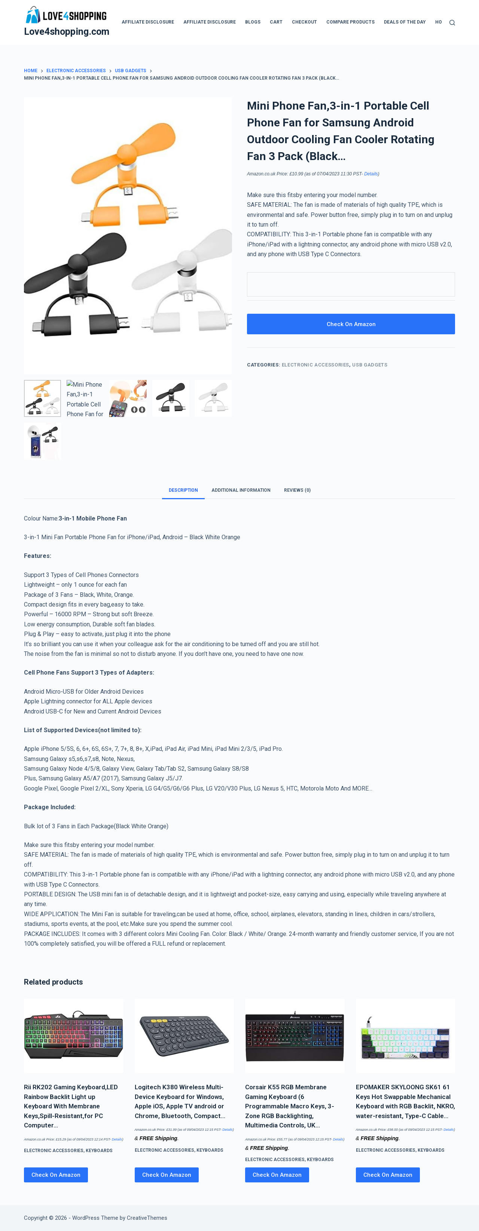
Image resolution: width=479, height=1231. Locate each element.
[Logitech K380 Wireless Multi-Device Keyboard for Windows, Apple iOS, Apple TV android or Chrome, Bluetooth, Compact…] (184, 1036)
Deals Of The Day (405, 22)
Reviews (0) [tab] (297, 490)
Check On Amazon (351, 324)
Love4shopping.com (66, 31)
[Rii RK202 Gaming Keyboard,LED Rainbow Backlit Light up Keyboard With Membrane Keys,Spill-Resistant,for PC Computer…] (73, 1036)
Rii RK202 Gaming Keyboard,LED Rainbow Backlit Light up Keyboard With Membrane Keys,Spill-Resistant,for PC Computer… (71, 1106)
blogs (252, 22)
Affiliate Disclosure (148, 22)
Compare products (350, 22)
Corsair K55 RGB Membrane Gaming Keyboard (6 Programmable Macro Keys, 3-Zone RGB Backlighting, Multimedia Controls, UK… (289, 1106)
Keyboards (99, 1150)
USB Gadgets (369, 365)
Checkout (304, 22)
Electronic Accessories (315, 365)
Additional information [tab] (241, 490)
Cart (276, 22)
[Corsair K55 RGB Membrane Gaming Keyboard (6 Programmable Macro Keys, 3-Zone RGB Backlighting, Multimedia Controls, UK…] (295, 1036)
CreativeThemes (147, 1218)
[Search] (452, 22)
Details (371, 173)
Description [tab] (183, 490)
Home (442, 22)
